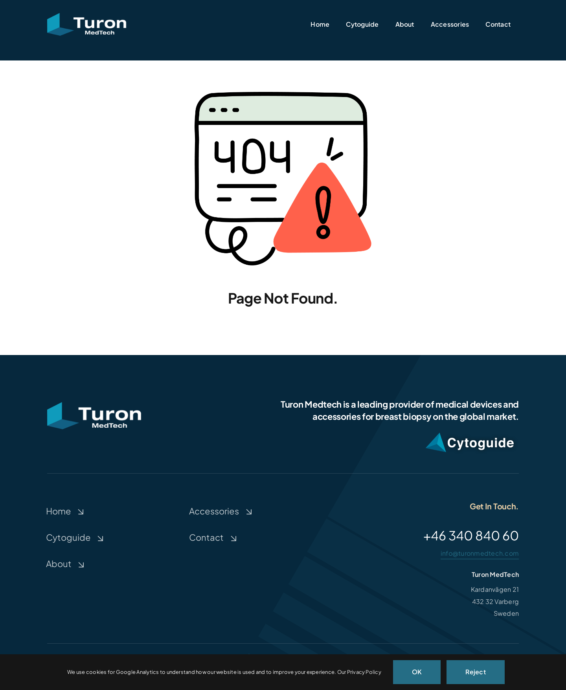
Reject (475, 672)
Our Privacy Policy (359, 672)
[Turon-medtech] (87, 16)
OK (417, 672)
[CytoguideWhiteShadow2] (470, 431)
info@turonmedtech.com (480, 553)
